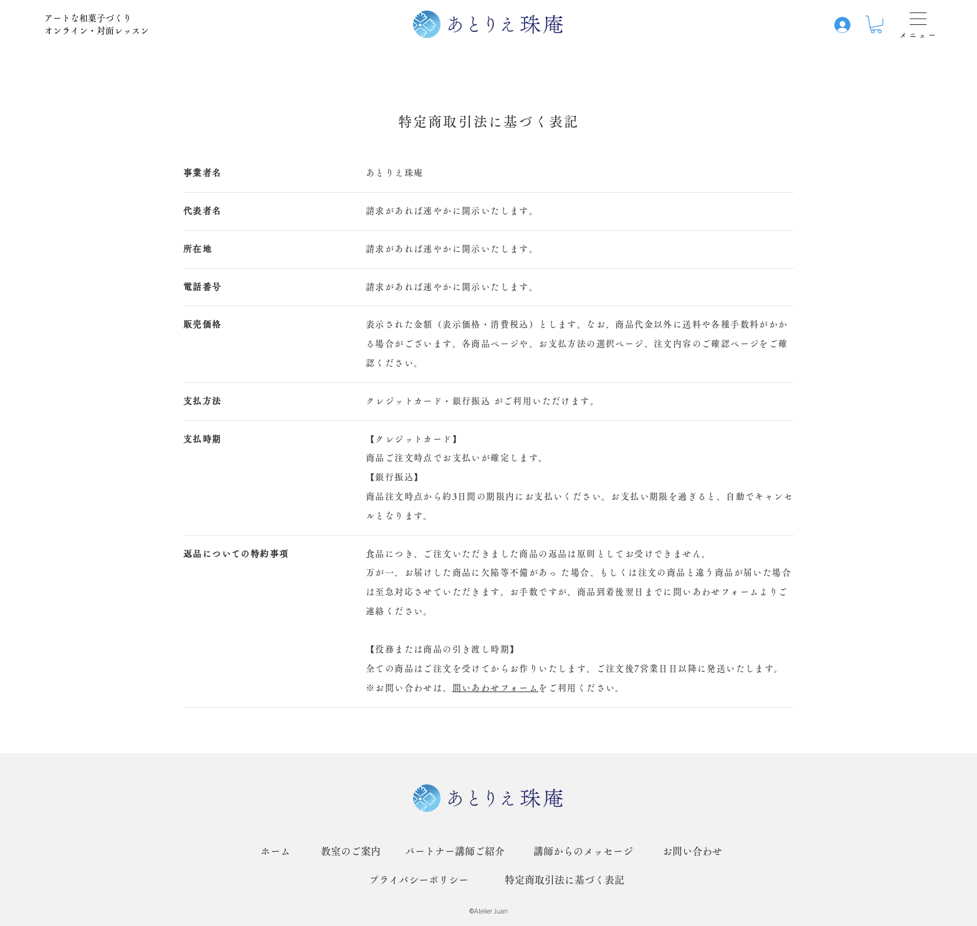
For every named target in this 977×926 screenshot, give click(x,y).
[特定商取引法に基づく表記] (564, 879)
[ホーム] (275, 851)
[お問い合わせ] (692, 851)
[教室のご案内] (350, 851)
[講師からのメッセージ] (583, 851)
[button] (876, 25)
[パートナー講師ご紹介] (455, 851)
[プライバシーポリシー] (418, 879)
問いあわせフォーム (495, 687)
